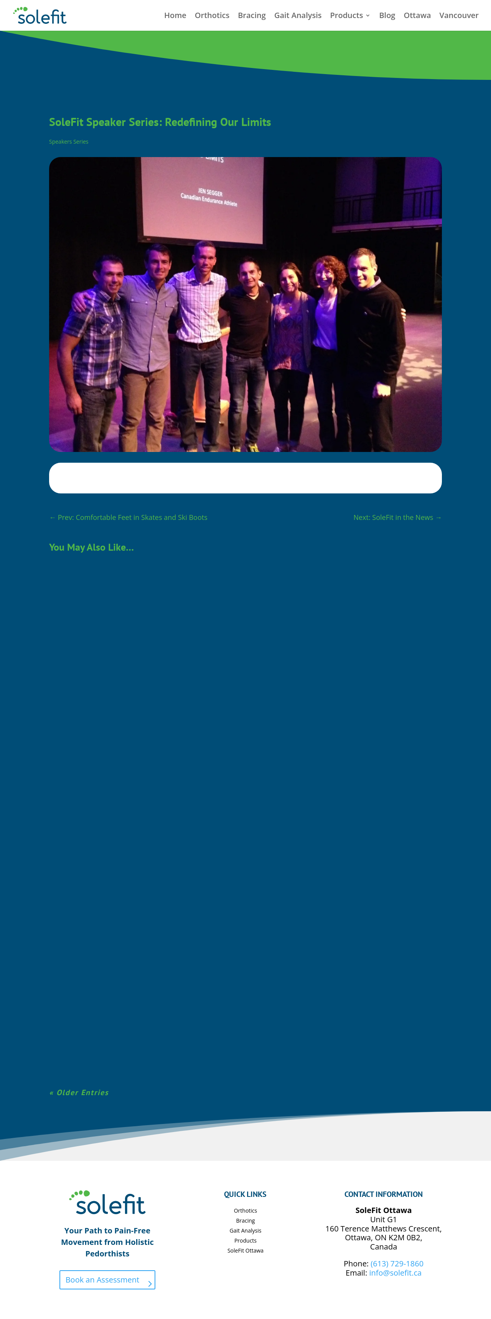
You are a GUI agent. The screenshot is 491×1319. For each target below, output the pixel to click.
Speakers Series (68, 141)
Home (175, 16)
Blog (387, 16)
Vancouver (459, 16)
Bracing (252, 16)
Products (346, 16)
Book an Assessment (102, 1279)
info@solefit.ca (395, 1273)
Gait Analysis (298, 16)
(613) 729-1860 (397, 1263)
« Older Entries (79, 1092)
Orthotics (212, 16)
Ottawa (417, 16)
